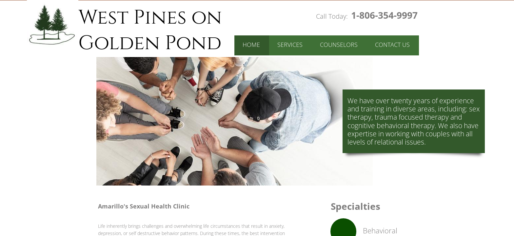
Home (251, 45)
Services (290, 45)
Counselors (339, 45)
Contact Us (392, 45)
